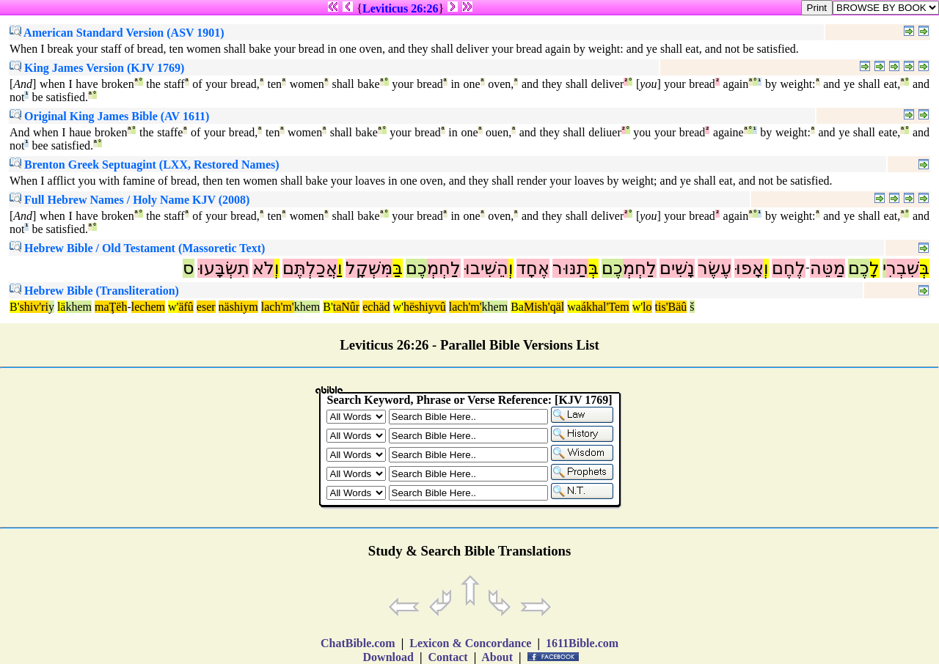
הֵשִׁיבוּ (486, 268)
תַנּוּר (570, 268)
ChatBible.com (358, 643)
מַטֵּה (827, 268)
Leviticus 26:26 (400, 8)
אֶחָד (532, 268)
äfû (185, 306)
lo (647, 306)
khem (78, 306)
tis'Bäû (671, 306)
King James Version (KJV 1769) (97, 68)
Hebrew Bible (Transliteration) (94, 290)
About (497, 657)
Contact (447, 657)
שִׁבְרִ (902, 268)
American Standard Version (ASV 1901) (117, 32)
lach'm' (277, 306)
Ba (517, 306)
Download (388, 657)
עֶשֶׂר (714, 268)
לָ (874, 268)
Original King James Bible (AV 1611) (109, 116)
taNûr (346, 306)
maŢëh (111, 306)
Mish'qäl (544, 306)
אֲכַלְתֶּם (309, 268)
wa (574, 306)
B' (15, 306)
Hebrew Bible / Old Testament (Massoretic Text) (137, 248)
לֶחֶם (788, 268)
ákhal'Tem (605, 306)
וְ (766, 268)
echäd (376, 306)
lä (61, 306)
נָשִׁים (677, 268)
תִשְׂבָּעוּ (223, 268)
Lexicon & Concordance (470, 643)
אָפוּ (749, 268)
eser (206, 306)
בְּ (924, 268)
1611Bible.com (582, 643)
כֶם (858, 268)
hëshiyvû (424, 306)
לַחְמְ (640, 268)
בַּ (397, 268)
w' (173, 306)
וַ (340, 268)
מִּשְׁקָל (369, 268)
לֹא (263, 268)
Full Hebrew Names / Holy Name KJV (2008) (129, 199)
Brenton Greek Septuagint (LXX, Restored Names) (144, 164)
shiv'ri (34, 306)
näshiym (238, 306)
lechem (148, 306)
